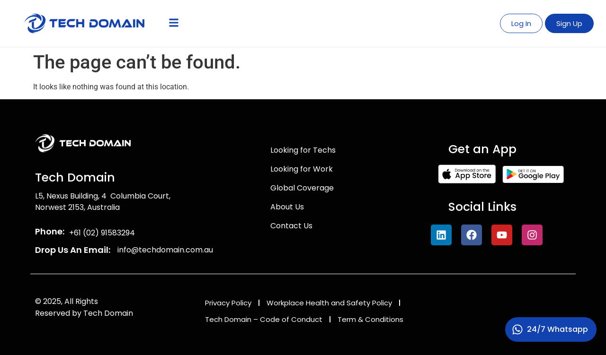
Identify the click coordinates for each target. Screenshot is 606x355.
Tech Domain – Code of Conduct (263, 319)
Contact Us (291, 225)
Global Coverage (302, 187)
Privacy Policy (228, 303)
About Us (287, 206)
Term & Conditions (370, 319)
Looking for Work (301, 169)
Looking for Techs (303, 150)
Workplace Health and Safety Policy (329, 303)
